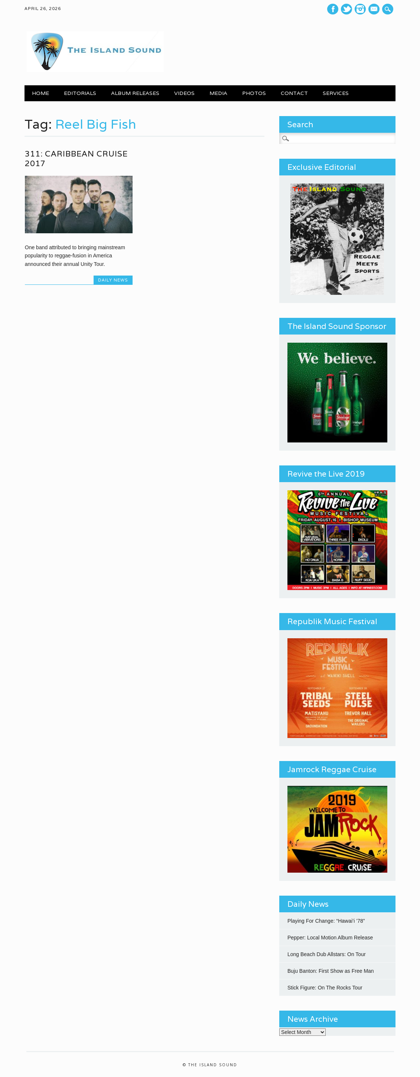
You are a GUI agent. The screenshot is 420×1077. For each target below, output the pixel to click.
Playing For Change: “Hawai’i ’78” (326, 921)
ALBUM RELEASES (135, 93)
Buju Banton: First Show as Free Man (330, 971)
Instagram (360, 9)
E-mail (375, 9)
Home (40, 93)
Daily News (113, 280)
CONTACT (294, 93)
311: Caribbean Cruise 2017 (76, 158)
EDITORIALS (80, 93)
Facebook (332, 9)
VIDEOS (184, 93)
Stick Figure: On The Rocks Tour (324, 988)
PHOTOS (254, 93)
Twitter (346, 9)
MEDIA (218, 93)
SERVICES (336, 93)
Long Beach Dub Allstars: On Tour (326, 954)
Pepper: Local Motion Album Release (330, 938)
